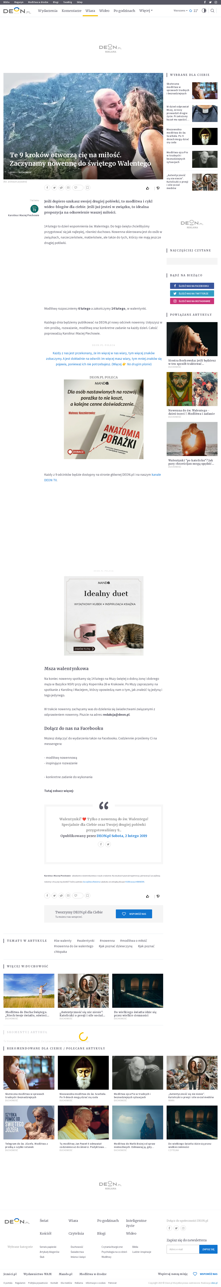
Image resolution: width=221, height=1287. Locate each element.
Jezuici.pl (10, 1274)
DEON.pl (104, 836)
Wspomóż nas (134, 914)
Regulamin (20, 1282)
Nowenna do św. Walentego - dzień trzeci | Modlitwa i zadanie (191, 412)
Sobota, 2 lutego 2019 (129, 836)
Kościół (45, 1233)
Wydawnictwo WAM (37, 1274)
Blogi (56, 2)
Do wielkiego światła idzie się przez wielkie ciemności (135, 1014)
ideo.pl (214, 1282)
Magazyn (18, 2)
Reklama (79, 1282)
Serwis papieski (48, 1246)
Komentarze (71, 11)
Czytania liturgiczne (112, 1246)
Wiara (90, 11)
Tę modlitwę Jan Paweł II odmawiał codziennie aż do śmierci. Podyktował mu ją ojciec (82, 1147)
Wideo (104, 11)
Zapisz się (208, 1249)
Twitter (210, 2)
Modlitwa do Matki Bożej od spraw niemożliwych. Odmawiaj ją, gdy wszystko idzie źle (134, 1147)
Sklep (80, 2)
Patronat (112, 1282)
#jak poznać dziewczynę (115, 946)
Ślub (42, 1256)
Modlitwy (106, 1256)
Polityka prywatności (38, 1282)
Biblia (6, 2)
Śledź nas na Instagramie (191, 301)
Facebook (205, 2)
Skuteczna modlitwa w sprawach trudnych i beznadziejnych (178, 88)
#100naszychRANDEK (134, 881)
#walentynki (85, 940)
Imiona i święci (78, 1256)
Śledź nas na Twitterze (190, 293)
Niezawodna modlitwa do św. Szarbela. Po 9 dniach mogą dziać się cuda (178, 136)
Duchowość (25, 172)
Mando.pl (65, 1274)
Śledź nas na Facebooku (191, 286)
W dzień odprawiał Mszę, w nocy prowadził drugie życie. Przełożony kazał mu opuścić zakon (178, 114)
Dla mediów (66, 1282)
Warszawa (179, 11)
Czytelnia (173, 1150)
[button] (204, 10)
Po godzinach (124, 11)
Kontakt (54, 1282)
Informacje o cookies (95, 1282)
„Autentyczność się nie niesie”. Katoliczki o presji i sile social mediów (81, 1015)
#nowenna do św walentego (73, 946)
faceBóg (67, 2)
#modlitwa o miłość (133, 940)
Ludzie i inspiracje (141, 1251)
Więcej (144, 10)
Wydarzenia (47, 11)
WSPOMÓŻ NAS (205, 1274)
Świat (44, 1221)
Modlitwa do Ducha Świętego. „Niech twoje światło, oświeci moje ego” (26, 1015)
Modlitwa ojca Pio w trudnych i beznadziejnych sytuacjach (177, 157)
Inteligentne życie (136, 1223)
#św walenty (62, 940)
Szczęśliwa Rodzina (91, 881)
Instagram (216, 2)
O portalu (7, 1282)
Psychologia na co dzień (114, 1251)
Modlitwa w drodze (38, 2)
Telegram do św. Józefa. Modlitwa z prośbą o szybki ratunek (26, 1145)
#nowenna (107, 940)
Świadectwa (77, 1251)
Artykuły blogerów (49, 1251)
